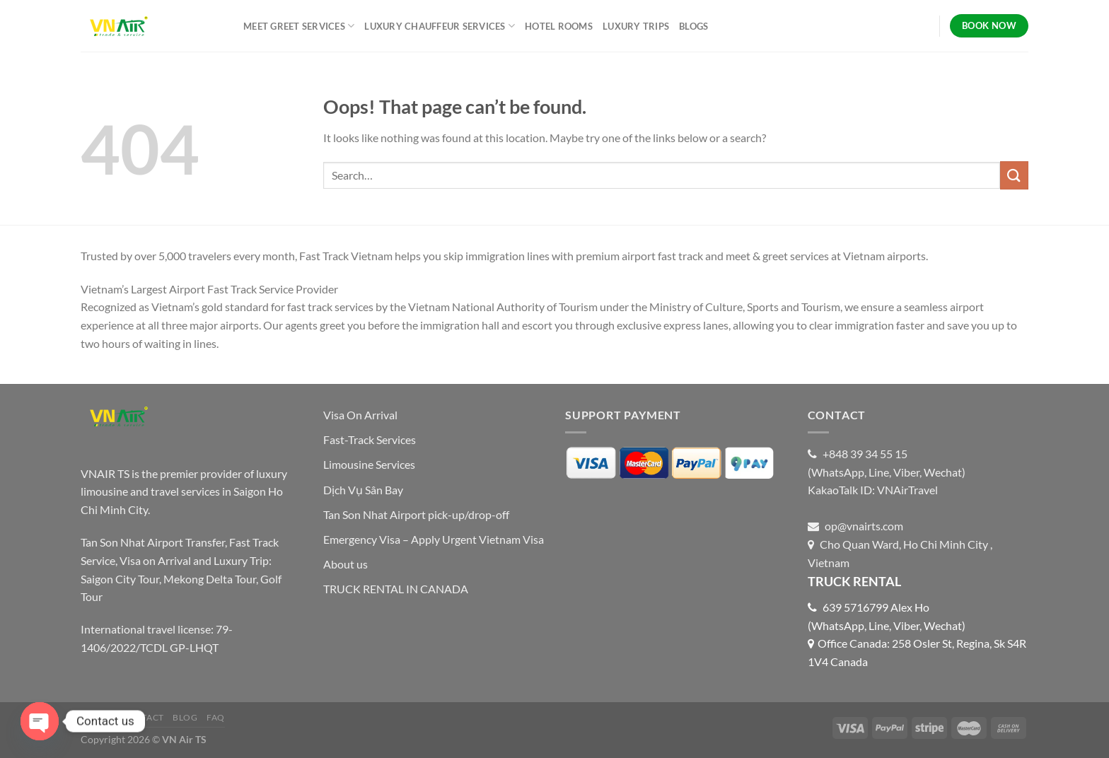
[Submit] (1014, 175)
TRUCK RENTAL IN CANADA (395, 588)
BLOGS (693, 26)
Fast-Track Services (369, 439)
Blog (185, 717)
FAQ (216, 717)
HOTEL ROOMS (559, 26)
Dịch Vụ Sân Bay (363, 489)
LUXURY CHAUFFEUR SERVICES (439, 26)
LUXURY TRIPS (636, 26)
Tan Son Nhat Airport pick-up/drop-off (416, 514)
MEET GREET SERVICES (298, 26)
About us (345, 564)
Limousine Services (369, 464)
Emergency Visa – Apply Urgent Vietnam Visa (433, 539)
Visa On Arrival (360, 414)
